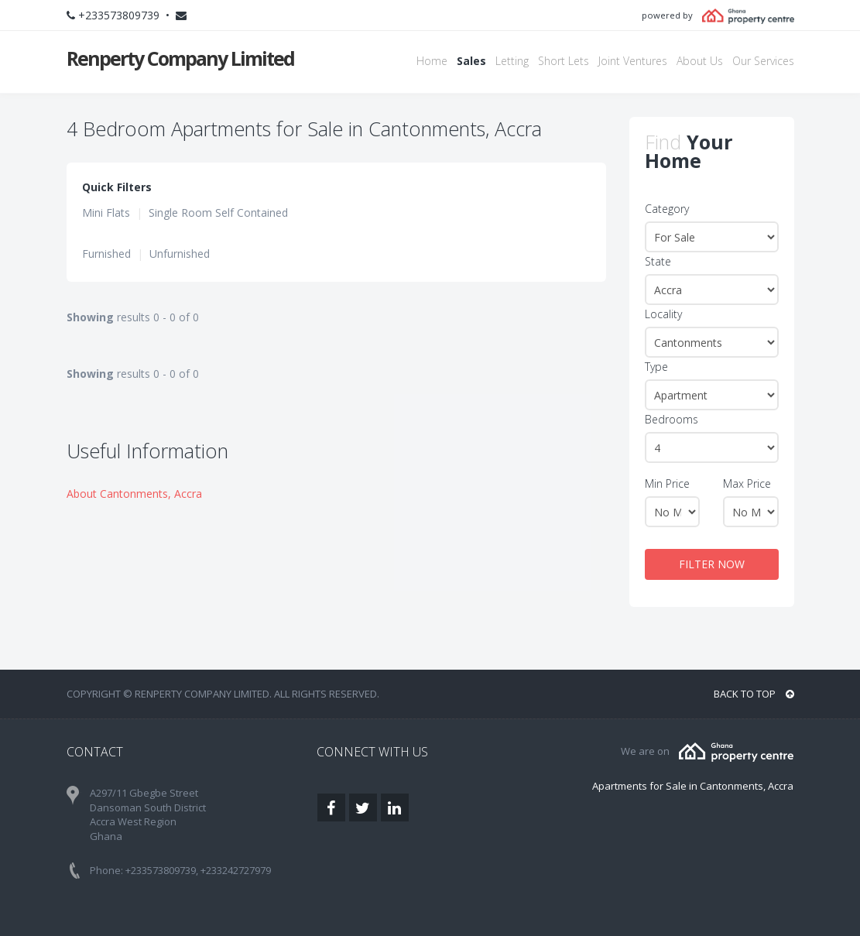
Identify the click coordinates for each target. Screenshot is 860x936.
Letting (512, 60)
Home (431, 60)
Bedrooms (671, 419)
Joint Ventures (632, 60)
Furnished (106, 253)
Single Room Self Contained (218, 212)
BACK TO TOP (754, 694)
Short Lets (563, 60)
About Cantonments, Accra (134, 493)
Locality (663, 314)
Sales (471, 60)
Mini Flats (106, 212)
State (658, 261)
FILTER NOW (712, 564)
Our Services (763, 60)
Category (667, 208)
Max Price (747, 483)
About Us (700, 60)
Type (656, 366)
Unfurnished (179, 253)
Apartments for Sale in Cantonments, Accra (692, 786)
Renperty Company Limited (180, 58)
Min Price (667, 483)
